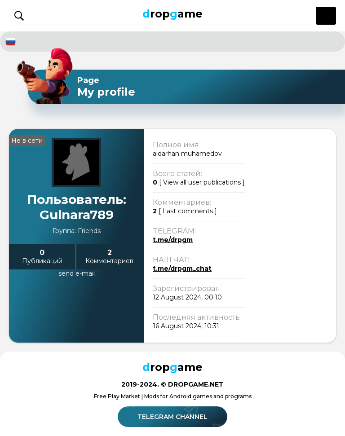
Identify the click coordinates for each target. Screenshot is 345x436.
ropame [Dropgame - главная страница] (172, 13)
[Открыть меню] (326, 16)
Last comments (188, 211)
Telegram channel (173, 416)
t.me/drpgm (173, 240)
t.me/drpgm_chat (182, 268)
